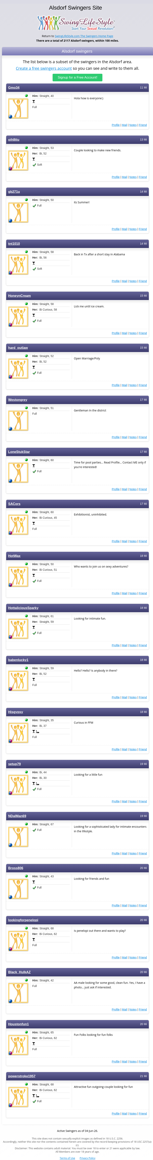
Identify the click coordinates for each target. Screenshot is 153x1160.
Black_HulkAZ (19, 972)
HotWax (14, 556)
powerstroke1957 (21, 1076)
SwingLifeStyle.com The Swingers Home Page (84, 36)
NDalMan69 (17, 816)
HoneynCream (19, 295)
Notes (133, 124)
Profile (116, 124)
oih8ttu (13, 139)
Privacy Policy (87, 1158)
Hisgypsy (15, 712)
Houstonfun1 (18, 1024)
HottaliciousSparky (23, 608)
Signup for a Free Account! (77, 77)
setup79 (14, 764)
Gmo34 (14, 87)
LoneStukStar (19, 452)
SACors (14, 504)
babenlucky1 (18, 660)
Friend (143, 124)
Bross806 (15, 868)
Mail (124, 124)
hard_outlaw (18, 347)
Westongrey (17, 399)
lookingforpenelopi (23, 920)
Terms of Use (67, 1158)
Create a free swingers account (44, 68)
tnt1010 (14, 243)
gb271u (14, 191)
